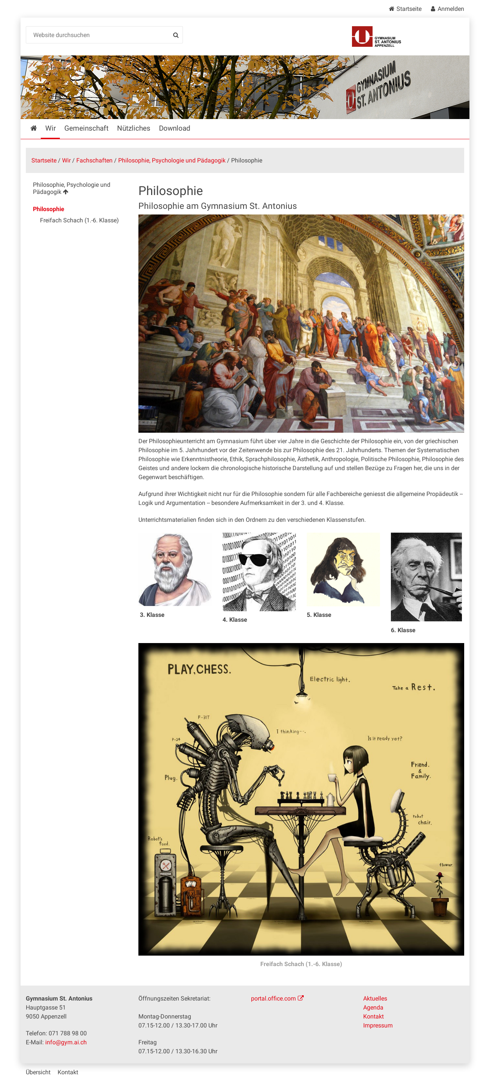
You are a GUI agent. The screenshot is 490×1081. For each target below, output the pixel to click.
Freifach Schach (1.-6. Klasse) (301, 964)
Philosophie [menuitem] (48, 209)
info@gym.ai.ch (66, 1042)
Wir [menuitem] (50, 128)
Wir (66, 160)
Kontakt (373, 1016)
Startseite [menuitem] (39, 128)
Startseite (409, 8)
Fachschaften (94, 160)
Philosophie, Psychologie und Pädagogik (172, 160)
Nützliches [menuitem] (133, 128)
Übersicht (38, 1072)
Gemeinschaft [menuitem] (86, 128)
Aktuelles (375, 998)
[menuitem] (76, 190)
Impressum (378, 1025)
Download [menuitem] (174, 128)
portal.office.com (273, 998)
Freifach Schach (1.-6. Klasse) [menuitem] (79, 220)
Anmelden (451, 8)
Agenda (373, 1007)
